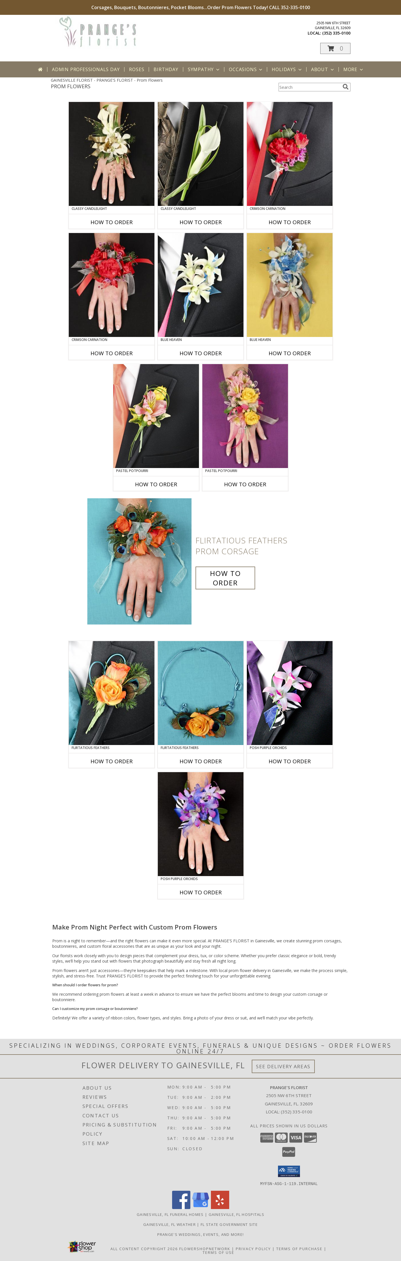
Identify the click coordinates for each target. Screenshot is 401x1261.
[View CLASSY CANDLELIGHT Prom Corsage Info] (111, 154)
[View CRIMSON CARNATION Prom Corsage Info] (111, 285)
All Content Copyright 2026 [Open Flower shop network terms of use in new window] (144, 1248)
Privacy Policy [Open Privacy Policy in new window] (253, 1248)
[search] (345, 87)
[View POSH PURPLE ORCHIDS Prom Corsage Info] (200, 824)
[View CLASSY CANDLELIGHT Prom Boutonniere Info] (200, 154)
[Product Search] (309, 87)
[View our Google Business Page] (201, 1207)
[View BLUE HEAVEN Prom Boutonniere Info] (200, 285)
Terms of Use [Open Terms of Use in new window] (218, 1252)
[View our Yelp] (220, 1207)
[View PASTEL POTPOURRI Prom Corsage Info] (245, 416)
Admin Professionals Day (86, 69)
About (323, 69)
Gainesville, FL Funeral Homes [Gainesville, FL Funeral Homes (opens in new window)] (170, 1214)
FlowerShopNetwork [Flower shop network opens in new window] (204, 1248)
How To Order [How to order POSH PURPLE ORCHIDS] (290, 761)
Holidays (287, 69)
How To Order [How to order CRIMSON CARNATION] (290, 222)
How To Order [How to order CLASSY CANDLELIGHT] (111, 222)
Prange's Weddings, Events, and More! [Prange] (200, 1234)
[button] (335, 48)
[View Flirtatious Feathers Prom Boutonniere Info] (111, 693)
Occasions (246, 69)
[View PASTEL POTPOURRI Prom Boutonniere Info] (156, 416)
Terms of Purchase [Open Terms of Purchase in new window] (299, 1248)
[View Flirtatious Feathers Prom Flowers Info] (200, 693)
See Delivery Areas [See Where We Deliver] (283, 1066)
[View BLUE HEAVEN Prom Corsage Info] (290, 285)
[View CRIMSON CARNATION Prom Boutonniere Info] (290, 154)
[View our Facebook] (181, 1207)
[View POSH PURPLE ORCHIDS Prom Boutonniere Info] (290, 693)
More (353, 69)
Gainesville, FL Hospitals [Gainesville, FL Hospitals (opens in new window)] (237, 1214)
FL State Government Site (229, 1224)
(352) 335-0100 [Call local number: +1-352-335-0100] (336, 33)
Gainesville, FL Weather (169, 1224)
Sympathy (204, 69)
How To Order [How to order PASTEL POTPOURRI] (156, 484)
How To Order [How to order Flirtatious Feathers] (225, 578)
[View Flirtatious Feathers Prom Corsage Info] (140, 561)
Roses (136, 69)
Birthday (166, 69)
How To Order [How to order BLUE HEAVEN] (201, 353)
